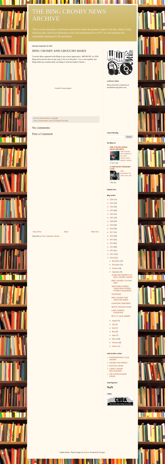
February (115, 343)
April (114, 335)
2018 (112, 229)
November (116, 265)
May (114, 332)
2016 (112, 236)
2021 (112, 218)
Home (66, 232)
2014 (112, 243)
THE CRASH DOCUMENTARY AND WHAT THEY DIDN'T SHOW (125, 156)
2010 (112, 258)
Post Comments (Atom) (50, 236)
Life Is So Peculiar (55, 121)
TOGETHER (116, 294)
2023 (112, 210)
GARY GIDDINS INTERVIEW (118, 312)
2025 (112, 203)
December (116, 261)
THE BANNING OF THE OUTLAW (125, 173)
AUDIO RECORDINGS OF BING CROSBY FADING (122, 276)
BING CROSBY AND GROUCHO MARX (120, 299)
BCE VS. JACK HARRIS (121, 316)
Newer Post (37, 232)
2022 (112, 214)
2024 (112, 207)
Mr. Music (65, 121)
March (114, 339)
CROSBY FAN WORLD (118, 363)
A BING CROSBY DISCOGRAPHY (116, 370)
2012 (112, 251)
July (113, 324)
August (115, 321)
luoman (86, 452)
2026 (112, 199)
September (116, 272)
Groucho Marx (43, 121)
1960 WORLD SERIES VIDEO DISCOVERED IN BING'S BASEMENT (122, 288)
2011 (112, 254)
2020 (112, 221)
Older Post (95, 232)
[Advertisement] (65, 211)
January (115, 346)
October (115, 268)
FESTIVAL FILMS (116, 366)
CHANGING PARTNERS (121, 303)
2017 (112, 232)
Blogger (102, 452)
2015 (112, 240)
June (114, 328)
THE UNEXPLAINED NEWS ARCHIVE (118, 148)
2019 (112, 225)
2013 (112, 247)
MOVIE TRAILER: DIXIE (121, 307)
